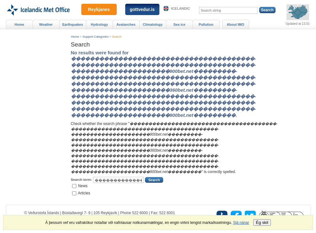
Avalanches (126, 24)
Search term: (81, 180)
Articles (84, 193)
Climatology (153, 24)
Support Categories (96, 36)
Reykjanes (99, 9)
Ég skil (262, 222)
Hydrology (99, 24)
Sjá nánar (241, 222)
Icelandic (180, 8)
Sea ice (179, 24)
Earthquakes (72, 24)
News (83, 186)
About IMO (235, 24)
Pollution (206, 24)
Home (75, 36)
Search (116, 36)
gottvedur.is (142, 9)
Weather (46, 24)
